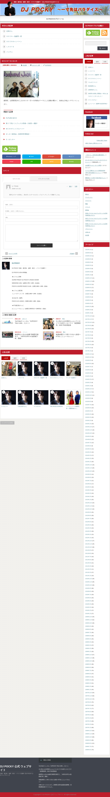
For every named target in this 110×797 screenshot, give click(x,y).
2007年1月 (88, 727)
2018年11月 (88, 281)
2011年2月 (88, 572)
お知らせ (24, 319)
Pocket (11, 161)
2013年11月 (88, 468)
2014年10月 (88, 433)
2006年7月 (88, 746)
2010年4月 (88, 604)
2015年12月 (88, 388)
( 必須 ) (9, 204)
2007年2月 (88, 724)
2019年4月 (88, 268)
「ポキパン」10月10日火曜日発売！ (95, 155)
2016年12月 (88, 354)
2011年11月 (88, 544)
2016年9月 (88, 360)
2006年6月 (88, 749)
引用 (76, 186)
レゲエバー (4, 406)
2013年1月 (88, 499)
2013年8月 (88, 477)
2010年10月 (88, 585)
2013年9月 (88, 474)
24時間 (6, 358)
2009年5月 (88, 639)
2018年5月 (88, 300)
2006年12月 (88, 730)
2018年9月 (88, 287)
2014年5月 (88, 449)
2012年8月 (88, 515)
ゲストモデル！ (92, 100)
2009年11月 (88, 619)
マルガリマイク (92, 82)
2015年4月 (88, 414)
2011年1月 (88, 575)
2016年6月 (88, 369)
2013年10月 (88, 471)
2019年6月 (88, 262)
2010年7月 (88, 594)
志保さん (9, 31)
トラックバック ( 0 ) (43, 178)
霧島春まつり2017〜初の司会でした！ (95, 178)
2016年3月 (88, 379)
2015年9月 (88, 398)
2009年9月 (88, 626)
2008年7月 (88, 670)
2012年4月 (88, 528)
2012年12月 (88, 502)
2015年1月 (88, 423)
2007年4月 (88, 718)
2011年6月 (88, 559)
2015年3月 (88, 417)
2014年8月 (88, 439)
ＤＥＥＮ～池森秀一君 (14, 36)
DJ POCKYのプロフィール (55, 19)
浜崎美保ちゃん (92, 90)
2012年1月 (88, 537)
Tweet (31, 156)
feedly (71, 161)
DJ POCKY (48, 65)
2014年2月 (88, 458)
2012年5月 (88, 525)
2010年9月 (88, 588)
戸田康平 (72, 253)
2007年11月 (88, 695)
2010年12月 (88, 578)
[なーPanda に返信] (71, 186)
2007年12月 (88, 692)
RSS (51, 161)
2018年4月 (88, 303)
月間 (23, 358)
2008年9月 (88, 664)
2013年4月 (88, 490)
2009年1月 (88, 651)
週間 (15, 358)
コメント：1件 (36, 65)
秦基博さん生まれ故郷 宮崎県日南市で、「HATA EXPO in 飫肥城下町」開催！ (26, 336)
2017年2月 (88, 347)
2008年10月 (88, 661)
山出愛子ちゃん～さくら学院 (93, 165)
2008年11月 (88, 658)
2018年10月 (88, 284)
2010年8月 (88, 591)
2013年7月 (88, 480)
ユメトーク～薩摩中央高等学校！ (98, 103)
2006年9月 (88, 740)
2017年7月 (88, 332)
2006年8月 (88, 743)
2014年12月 (88, 426)
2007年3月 (88, 721)
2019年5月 (88, 265)
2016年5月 (88, 373)
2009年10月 (88, 623)
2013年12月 (88, 464)
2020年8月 (88, 252)
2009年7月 (88, 632)
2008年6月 (88, 673)
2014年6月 (88, 445)
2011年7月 (88, 556)
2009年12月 (88, 616)
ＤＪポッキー (10, 139)
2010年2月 (88, 610)
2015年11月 (88, 392)
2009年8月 (88, 629)
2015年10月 (88, 395)
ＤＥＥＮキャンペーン (14, 41)
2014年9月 (88, 436)
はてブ (71, 156)
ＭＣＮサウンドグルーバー (15, 129)
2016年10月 (88, 357)
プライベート (89, 229)
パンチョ (9, 52)
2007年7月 (88, 708)
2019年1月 (88, 274)
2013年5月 (88, 487)
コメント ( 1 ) (16, 178)
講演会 (87, 210)
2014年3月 (88, 455)
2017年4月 (88, 341)
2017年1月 (88, 351)
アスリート (88, 200)
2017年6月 (88, 335)
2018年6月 (88, 297)
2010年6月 (88, 597)
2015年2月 (88, 420)
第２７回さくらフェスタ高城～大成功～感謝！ (22, 123)
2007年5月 (88, 714)
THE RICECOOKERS (56, 406)
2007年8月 (88, 705)
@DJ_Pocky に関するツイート (93, 143)
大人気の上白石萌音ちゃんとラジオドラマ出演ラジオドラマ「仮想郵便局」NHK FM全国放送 (68, 323)
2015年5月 (88, 411)
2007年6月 (88, 711)
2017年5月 (88, 338)
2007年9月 (88, 702)
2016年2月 (88, 382)
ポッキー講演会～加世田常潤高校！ (18, 134)
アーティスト (89, 197)
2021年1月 (88, 249)
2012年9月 (88, 512)
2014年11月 (88, 430)
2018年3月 (88, 306)
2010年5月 (88, 601)
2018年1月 (88, 313)
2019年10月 (88, 256)
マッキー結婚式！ (71, 378)
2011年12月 (88, 540)
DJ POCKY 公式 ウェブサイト (16, 768)
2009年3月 (88, 645)
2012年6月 (88, 521)
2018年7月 (88, 294)
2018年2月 (88, 309)
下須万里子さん (22, 406)
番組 (63, 319)
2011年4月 (88, 566)
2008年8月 (88, 667)
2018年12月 (88, 278)
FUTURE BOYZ (11, 118)
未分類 (25, 65)
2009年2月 (88, 648)
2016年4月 (88, 376)
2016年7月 (88, 366)
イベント (25, 332)
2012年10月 (88, 509)
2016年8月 (88, 363)
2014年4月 (88, 452)
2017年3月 (88, 344)
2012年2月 (88, 534)
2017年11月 (88, 319)
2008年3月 (88, 683)
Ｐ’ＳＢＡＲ (37, 406)
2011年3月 (88, 569)
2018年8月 (88, 290)
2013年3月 (88, 493)
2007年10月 (88, 699)
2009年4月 (88, 642)
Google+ (51, 156)
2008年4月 (88, 680)
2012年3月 (88, 531)
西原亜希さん (92, 86)
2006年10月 (88, 737)
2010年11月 (88, 582)
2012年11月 (88, 506)
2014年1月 (88, 461)
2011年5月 (88, 563)
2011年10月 (88, 547)
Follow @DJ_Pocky (102, 140)
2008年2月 (88, 686)
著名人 (87, 194)
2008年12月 (88, 654)
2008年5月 (88, 677)
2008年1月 (88, 689)
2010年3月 (88, 607)
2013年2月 (88, 496)
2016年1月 (88, 385)
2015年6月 (88, 407)
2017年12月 (88, 316)
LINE (31, 161)
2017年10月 (88, 322)
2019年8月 (88, 259)
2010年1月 (88, 613)
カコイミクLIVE (13, 253)
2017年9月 (88, 325)
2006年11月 (88, 733)
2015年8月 (88, 401)
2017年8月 (88, 328)
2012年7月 (88, 518)
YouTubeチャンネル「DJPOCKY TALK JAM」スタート (54, 766)
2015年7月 (88, 404)
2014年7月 (88, 442)
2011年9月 (88, 550)
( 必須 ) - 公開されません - (15, 211)
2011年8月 (88, 553)
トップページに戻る (7, 422)
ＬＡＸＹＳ (10, 47)
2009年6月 (88, 635)
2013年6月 (88, 483)
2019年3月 (88, 271)
